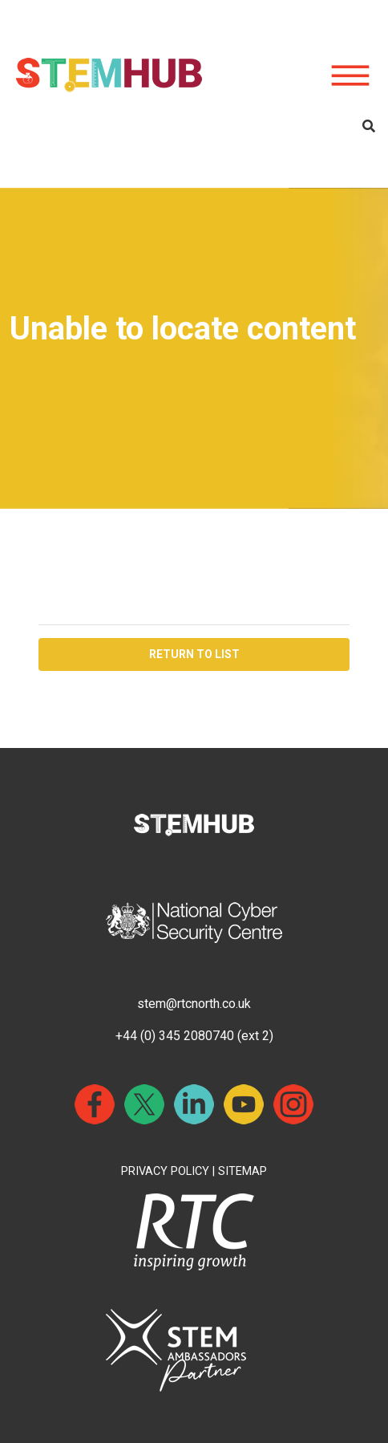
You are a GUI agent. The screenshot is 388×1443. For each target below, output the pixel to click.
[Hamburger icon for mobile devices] (350, 76)
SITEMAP (242, 1171)
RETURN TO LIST (194, 654)
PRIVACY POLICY (165, 1171)
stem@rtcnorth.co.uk (194, 1003)
